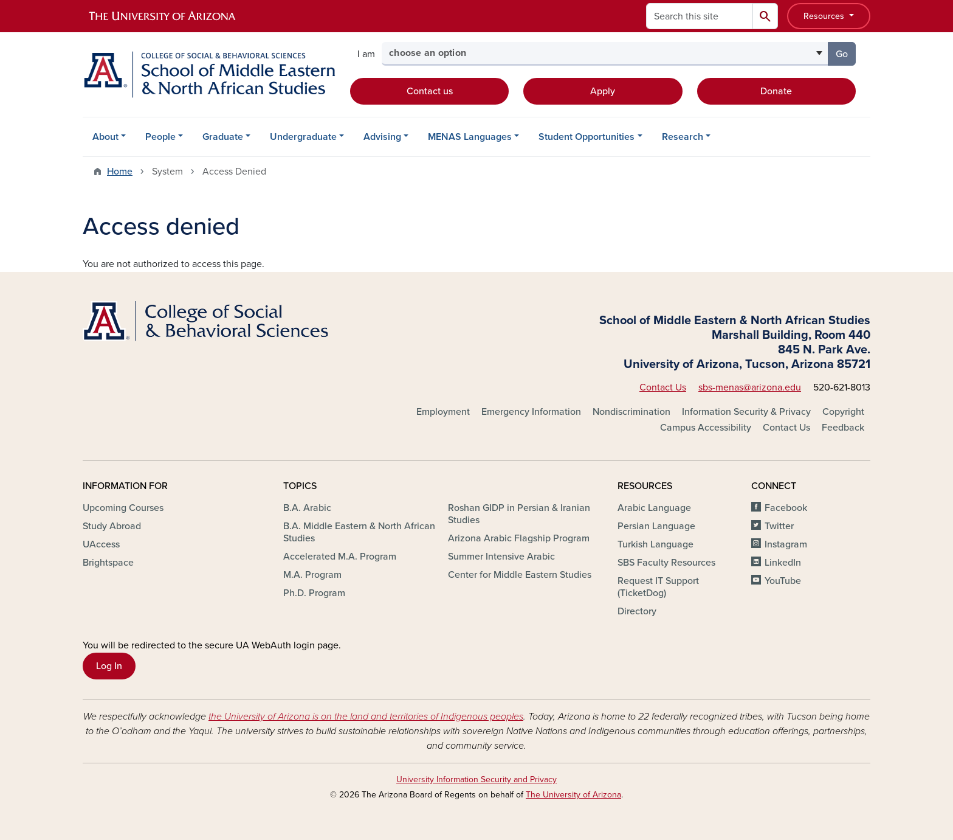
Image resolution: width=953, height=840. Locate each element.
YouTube (783, 581)
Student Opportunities (586, 137)
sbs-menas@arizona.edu (749, 387)
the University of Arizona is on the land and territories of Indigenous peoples (365, 716)
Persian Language (656, 526)
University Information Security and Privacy (476, 779)
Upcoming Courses (123, 508)
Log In (109, 666)
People (160, 137)
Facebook (786, 508)
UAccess (101, 544)
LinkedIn (783, 563)
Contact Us (662, 387)
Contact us (430, 91)
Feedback (843, 428)
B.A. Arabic (307, 508)
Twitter (779, 526)
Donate (776, 91)
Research (682, 137)
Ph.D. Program (314, 593)
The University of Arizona (573, 795)
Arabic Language (654, 508)
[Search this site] (699, 16)
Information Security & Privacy (746, 412)
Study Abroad (112, 526)
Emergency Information (531, 412)
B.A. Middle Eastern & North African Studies (359, 532)
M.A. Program (312, 575)
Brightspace (108, 563)
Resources (825, 16)
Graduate (222, 137)
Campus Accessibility (705, 428)
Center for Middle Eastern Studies (519, 575)
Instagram (786, 544)
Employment (443, 412)
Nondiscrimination (631, 412)
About (105, 137)
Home (119, 171)
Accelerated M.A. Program (339, 556)
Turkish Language (655, 544)
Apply (602, 91)
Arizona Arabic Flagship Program (519, 538)
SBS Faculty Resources (666, 563)
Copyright (843, 412)
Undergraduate (303, 137)
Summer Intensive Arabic (501, 556)
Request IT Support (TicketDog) (658, 587)
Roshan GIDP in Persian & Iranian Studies (519, 514)
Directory (637, 611)
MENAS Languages (470, 137)
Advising (382, 137)
